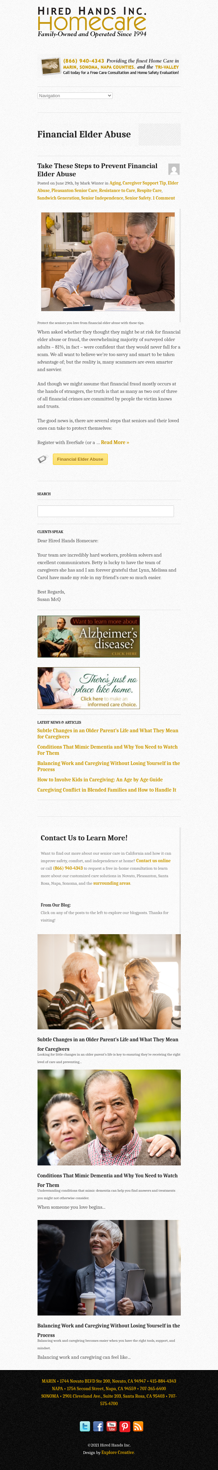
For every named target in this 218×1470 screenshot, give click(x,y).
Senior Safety (138, 198)
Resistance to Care (117, 190)
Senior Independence (102, 198)
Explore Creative (118, 1452)
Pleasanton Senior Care (75, 190)
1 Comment (164, 198)
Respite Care (149, 190)
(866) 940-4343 (68, 868)
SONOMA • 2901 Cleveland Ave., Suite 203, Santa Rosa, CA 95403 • (105, 1396)
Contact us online (153, 860)
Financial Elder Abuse (80, 459)
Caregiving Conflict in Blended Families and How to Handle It (107, 790)
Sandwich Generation (59, 198)
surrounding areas (111, 883)
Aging (115, 183)
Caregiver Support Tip (144, 183)
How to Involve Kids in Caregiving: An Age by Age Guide (100, 780)
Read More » (115, 442)
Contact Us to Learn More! (84, 838)
